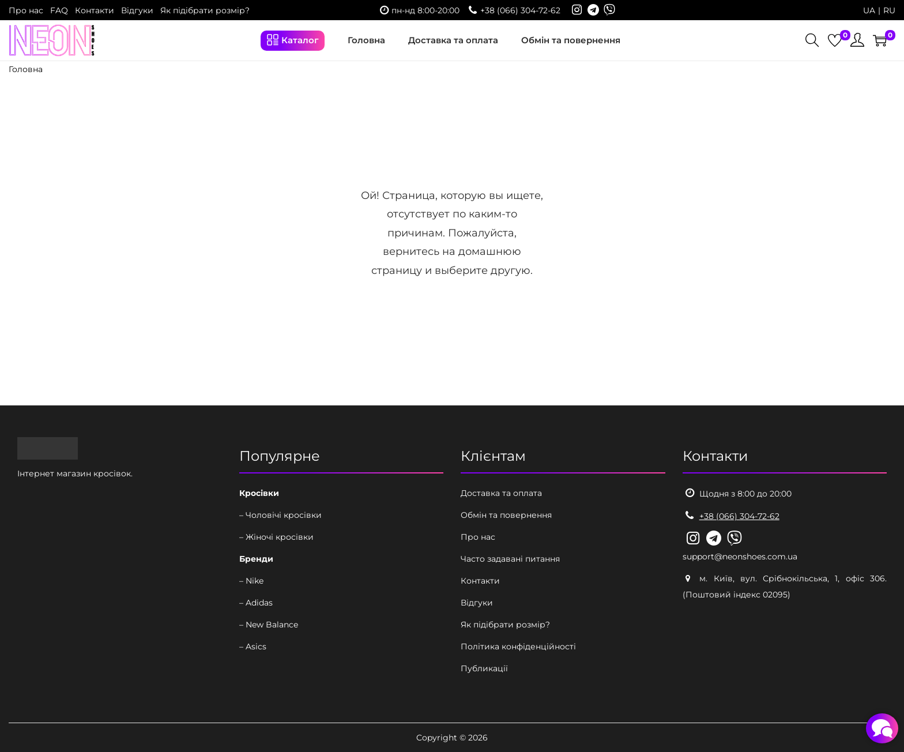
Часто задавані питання (510, 559)
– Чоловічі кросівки (280, 515)
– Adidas (256, 602)
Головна (26, 69)
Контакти (94, 10)
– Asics (252, 646)
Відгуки (137, 10)
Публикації (484, 668)
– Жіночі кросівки (276, 537)
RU (889, 10)
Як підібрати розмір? (205, 10)
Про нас (26, 10)
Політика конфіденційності (518, 646)
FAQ (59, 10)
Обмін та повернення (506, 515)
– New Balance (268, 624)
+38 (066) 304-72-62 (520, 10)
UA (869, 10)
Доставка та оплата (501, 493)
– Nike (251, 581)
